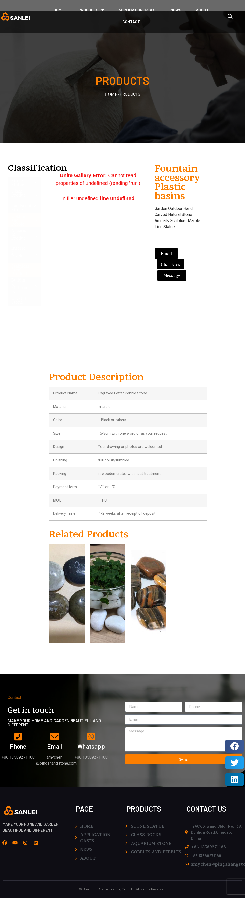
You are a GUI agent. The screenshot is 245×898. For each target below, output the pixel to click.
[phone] (18, 736)
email (54, 746)
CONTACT (131, 21)
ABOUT (202, 9)
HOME (58, 9)
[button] (230, 16)
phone (18, 746)
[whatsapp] (91, 736)
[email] (54, 736)
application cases (137, 9)
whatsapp (91, 746)
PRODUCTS (91, 9)
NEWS (175, 9)
